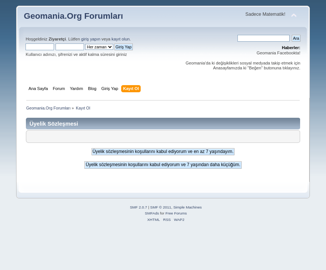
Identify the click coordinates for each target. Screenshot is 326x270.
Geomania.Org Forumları (73, 16)
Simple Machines (187, 207)
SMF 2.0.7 (138, 207)
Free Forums (176, 213)
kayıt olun (120, 39)
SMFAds (152, 213)
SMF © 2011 (160, 207)
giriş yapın (90, 39)
